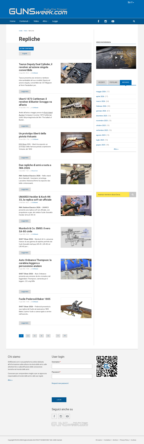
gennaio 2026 (101, 111)
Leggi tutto (24, 91)
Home (12, 21)
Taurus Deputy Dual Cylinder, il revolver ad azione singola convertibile (35, 67)
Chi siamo (99, 440)
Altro (45, 21)
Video (36, 21)
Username (56, 362)
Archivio (125, 82)
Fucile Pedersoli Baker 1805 (34, 299)
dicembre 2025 (101, 116)
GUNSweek (35, 73)
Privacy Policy (124, 440)
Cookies (133, 440)
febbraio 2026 (101, 106)
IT (131, 2)
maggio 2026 (101, 92)
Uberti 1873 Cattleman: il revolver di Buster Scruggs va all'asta (35, 101)
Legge (55, 21)
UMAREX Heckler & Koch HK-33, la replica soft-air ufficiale (35, 198)
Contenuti (23, 21)
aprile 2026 (100, 96)
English (24, 53)
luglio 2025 (100, 140)
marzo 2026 (100, 101)
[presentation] (69, 390)
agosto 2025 (101, 135)
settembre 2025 (102, 130)
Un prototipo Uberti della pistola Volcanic (32, 135)
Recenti (102, 82)
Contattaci (107, 440)
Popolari (113, 82)
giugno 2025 (100, 145)
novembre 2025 (102, 121)
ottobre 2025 (101, 125)
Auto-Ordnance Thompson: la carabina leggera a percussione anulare (35, 263)
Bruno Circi (35, 170)
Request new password (60, 383)
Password (56, 372)
